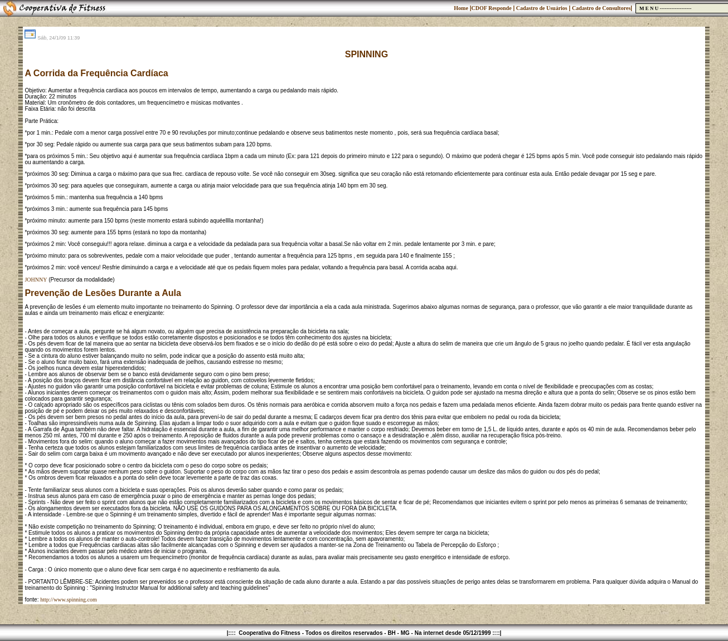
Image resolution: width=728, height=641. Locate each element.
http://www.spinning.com (68, 599)
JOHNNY (36, 280)
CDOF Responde (491, 8)
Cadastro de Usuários (541, 8)
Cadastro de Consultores (601, 8)
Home (461, 8)
